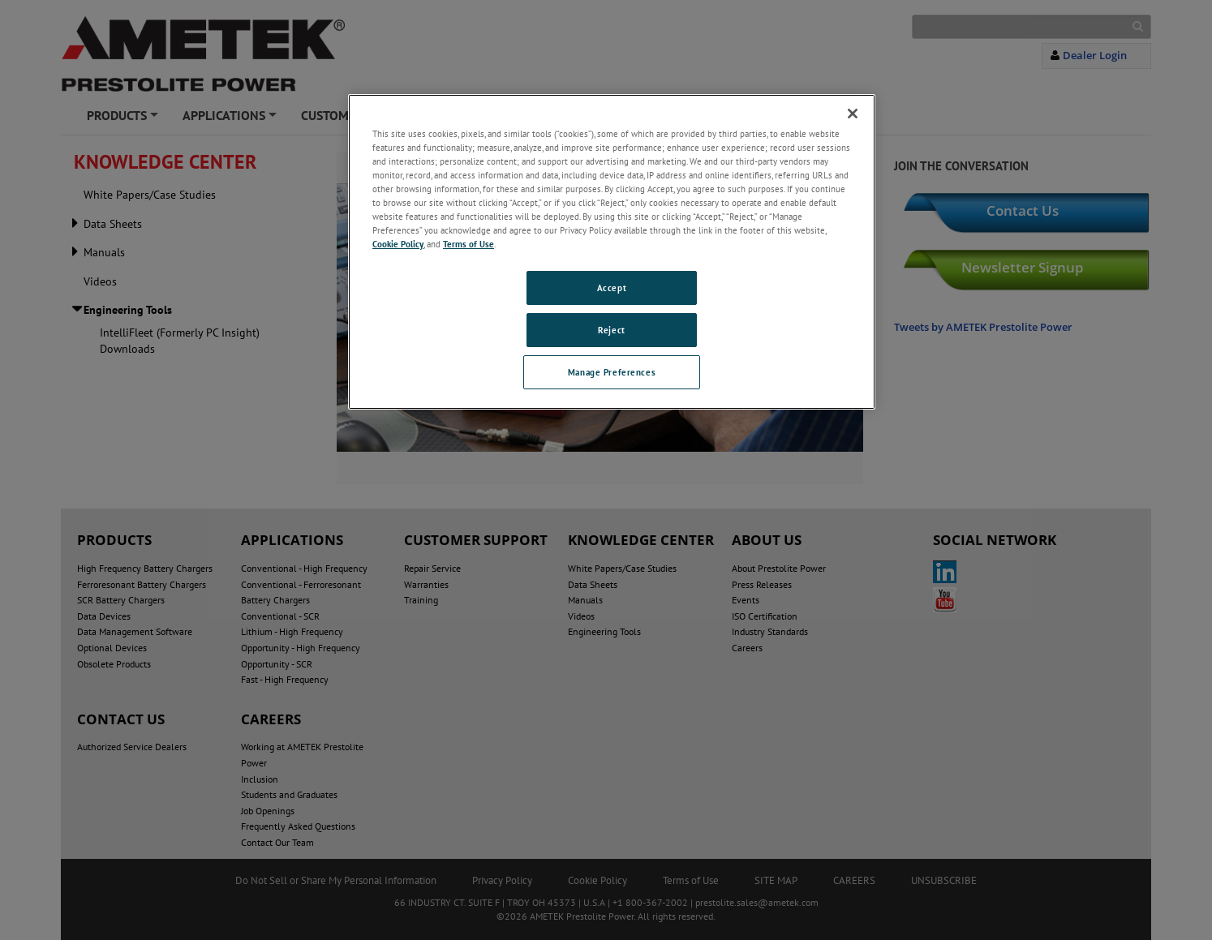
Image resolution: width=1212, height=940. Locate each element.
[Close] (852, 113)
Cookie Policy (397, 244)
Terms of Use (468, 244)
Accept (611, 287)
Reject (611, 330)
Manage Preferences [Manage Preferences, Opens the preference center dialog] (611, 372)
